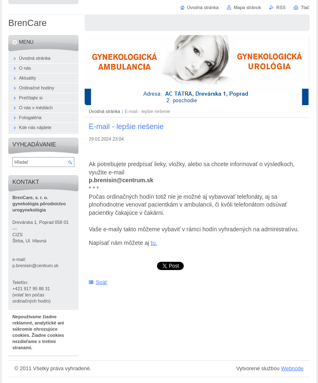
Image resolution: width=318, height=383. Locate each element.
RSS (280, 7)
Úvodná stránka (104, 111)
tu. (154, 243)
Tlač (305, 7)
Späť (101, 282)
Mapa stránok (247, 7)
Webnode (292, 368)
